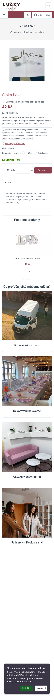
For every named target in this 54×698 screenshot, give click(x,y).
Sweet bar (18, 153)
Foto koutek (43, 153)
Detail (27, 272)
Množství (11, 170)
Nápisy (30, 153)
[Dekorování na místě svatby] (27, 381)
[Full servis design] (27, 513)
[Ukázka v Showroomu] (27, 447)
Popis (8, 182)
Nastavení (41, 688)
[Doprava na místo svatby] (27, 315)
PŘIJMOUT (26, 688)
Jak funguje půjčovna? (15, 143)
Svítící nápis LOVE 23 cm (27, 258)
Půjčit (43, 170)
